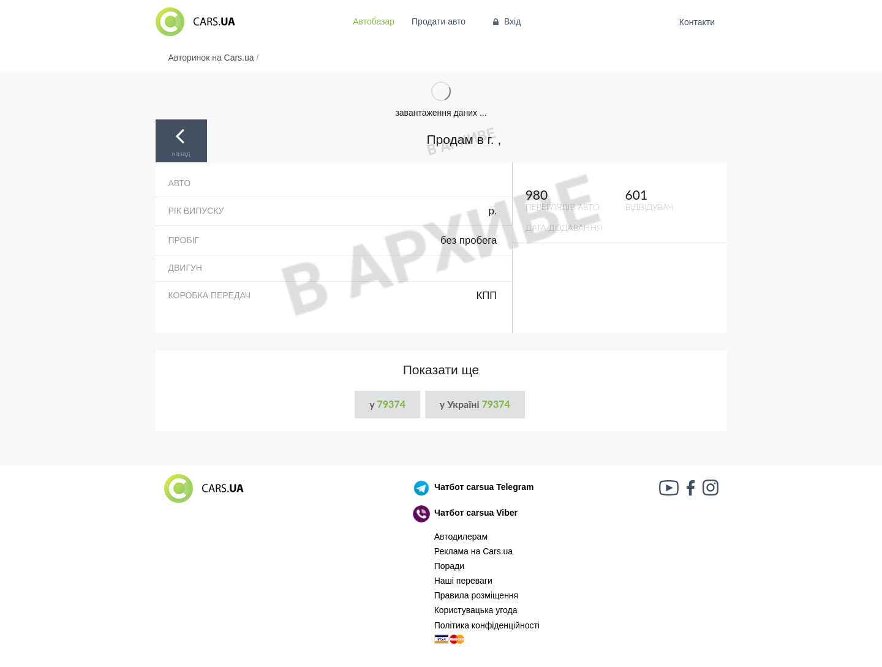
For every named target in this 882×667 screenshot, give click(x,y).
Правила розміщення (476, 595)
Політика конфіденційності (487, 625)
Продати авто (439, 21)
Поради (449, 566)
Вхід (506, 21)
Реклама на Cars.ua (473, 551)
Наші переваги (463, 581)
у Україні (475, 404)
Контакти (697, 22)
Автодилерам (461, 536)
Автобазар (373, 21)
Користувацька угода (476, 610)
